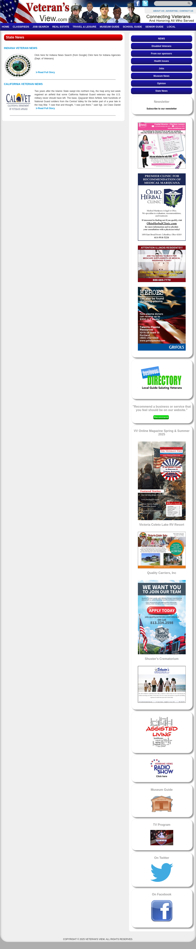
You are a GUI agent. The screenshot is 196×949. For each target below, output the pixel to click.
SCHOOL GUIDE (132, 26)
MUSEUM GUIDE (110, 26)
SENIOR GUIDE (154, 26)
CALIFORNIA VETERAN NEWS (23, 84)
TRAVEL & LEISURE (84, 26)
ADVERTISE (172, 11)
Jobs (161, 68)
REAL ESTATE (60, 26)
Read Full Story (46, 72)
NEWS (161, 38)
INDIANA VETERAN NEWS (20, 48)
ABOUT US (158, 11)
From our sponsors (161, 53)
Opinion (161, 83)
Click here (161, 776)
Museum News (161, 76)
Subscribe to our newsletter (161, 108)
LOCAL (171, 26)
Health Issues (161, 61)
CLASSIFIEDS (21, 26)
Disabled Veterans (161, 46)
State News (161, 91)
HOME (5, 26)
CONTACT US (186, 11)
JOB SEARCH (41, 26)
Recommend (161, 417)
